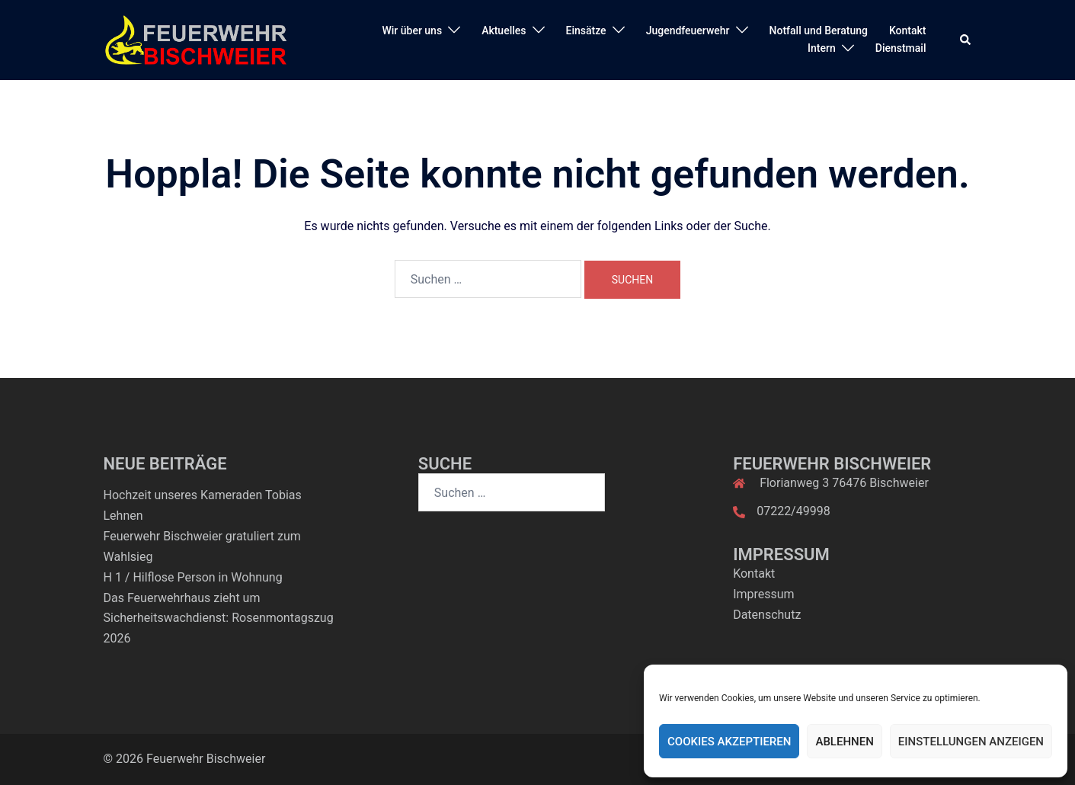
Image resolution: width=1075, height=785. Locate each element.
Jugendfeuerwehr (688, 30)
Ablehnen (844, 741)
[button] (966, 40)
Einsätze (586, 30)
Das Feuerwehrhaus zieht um (182, 598)
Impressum (764, 594)
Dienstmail (900, 48)
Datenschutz (767, 614)
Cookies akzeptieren (729, 741)
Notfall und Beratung (818, 30)
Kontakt (907, 30)
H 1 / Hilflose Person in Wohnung (193, 577)
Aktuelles (504, 30)
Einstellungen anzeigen (971, 741)
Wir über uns (412, 30)
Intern (822, 48)
